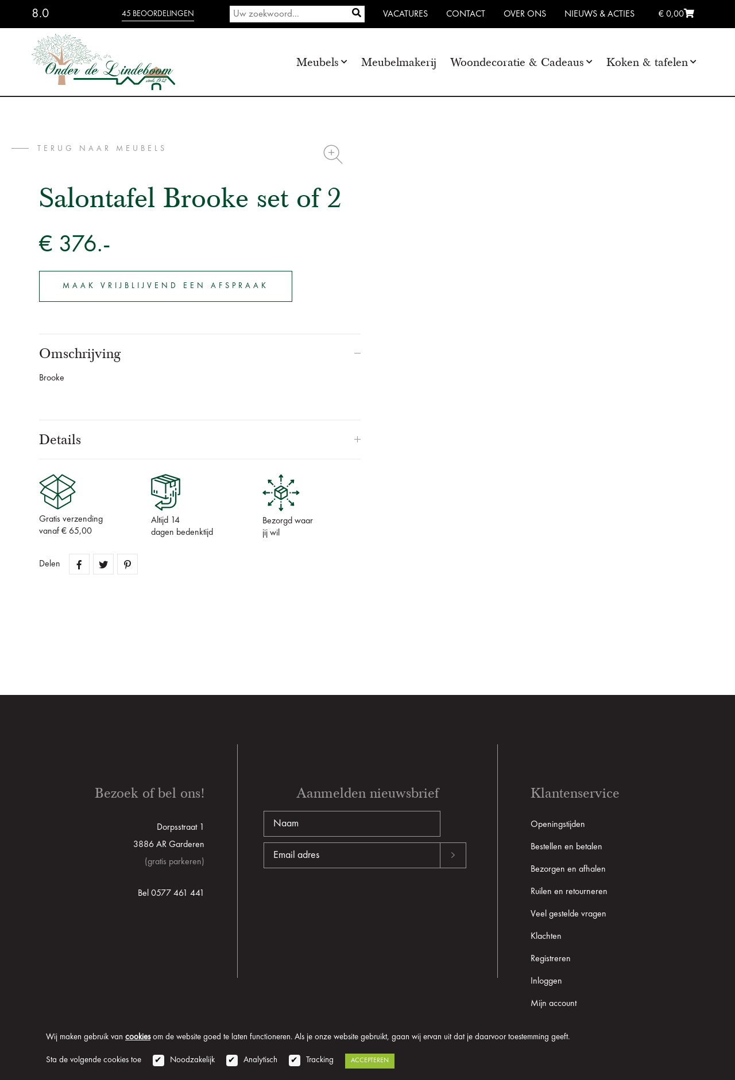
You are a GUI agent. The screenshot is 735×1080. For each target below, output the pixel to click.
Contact (465, 14)
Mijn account (554, 1003)
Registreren (551, 959)
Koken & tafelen (647, 62)
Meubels (317, 62)
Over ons (525, 14)
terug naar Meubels (102, 149)
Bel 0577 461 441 (171, 893)
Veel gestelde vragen (568, 914)
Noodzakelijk (192, 1060)
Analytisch (260, 1060)
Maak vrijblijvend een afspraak (166, 286)
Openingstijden (558, 824)
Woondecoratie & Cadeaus (517, 62)
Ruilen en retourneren (569, 891)
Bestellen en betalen (566, 847)
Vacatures (405, 14)
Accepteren (370, 1060)
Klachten (546, 936)
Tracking (320, 1060)
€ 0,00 (676, 14)
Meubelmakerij (398, 62)
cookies (137, 1037)
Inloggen (546, 981)
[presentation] (351, 905)
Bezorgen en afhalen (568, 869)
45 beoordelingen (158, 14)
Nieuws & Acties (599, 14)
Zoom (333, 154)
